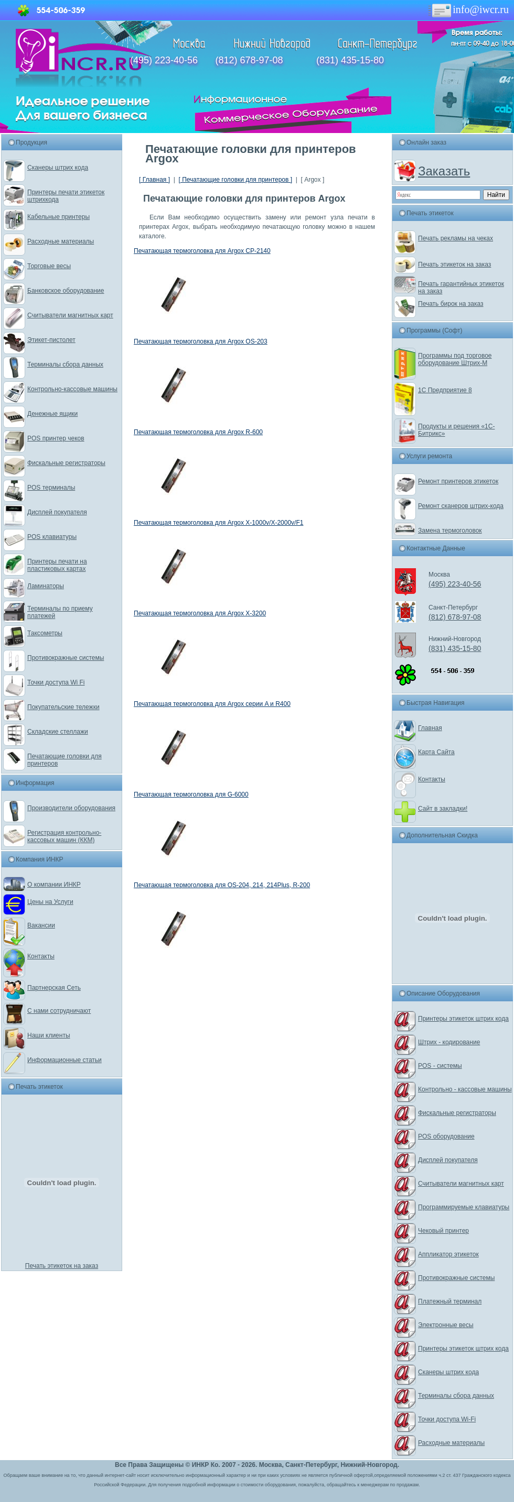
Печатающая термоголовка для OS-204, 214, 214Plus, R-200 (222, 885)
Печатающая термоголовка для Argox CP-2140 (202, 251)
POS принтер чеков (55, 438)
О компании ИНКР (54, 884)
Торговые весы (49, 266)
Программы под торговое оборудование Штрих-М (454, 359)
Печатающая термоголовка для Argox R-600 (198, 432)
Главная (430, 728)
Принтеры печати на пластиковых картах (57, 565)
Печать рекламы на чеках (455, 238)
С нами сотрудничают (59, 1010)
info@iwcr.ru (467, 9)
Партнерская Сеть (54, 987)
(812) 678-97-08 (249, 60)
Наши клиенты (48, 1035)
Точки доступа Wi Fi (55, 682)
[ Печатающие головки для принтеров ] (235, 179)
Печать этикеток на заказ (61, 1265)
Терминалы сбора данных (65, 364)
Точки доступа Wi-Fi (447, 1419)
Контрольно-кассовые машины (72, 389)
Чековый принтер (443, 1230)
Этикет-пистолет (51, 340)
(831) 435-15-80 (350, 60)
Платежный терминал (449, 1301)
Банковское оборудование (65, 290)
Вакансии (41, 925)
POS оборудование (446, 1136)
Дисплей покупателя (57, 512)
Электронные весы (446, 1325)
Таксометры (44, 633)
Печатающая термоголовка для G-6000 (191, 794)
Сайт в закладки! (442, 808)
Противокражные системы (65, 657)
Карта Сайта (436, 752)
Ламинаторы (45, 586)
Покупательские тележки (63, 707)
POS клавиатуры (52, 536)
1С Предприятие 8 (445, 390)
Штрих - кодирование (449, 1042)
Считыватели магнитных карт (70, 315)
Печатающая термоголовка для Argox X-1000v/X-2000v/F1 (218, 522)
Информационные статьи (64, 1060)
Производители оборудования (71, 808)
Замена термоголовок (450, 530)
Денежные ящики (52, 413)
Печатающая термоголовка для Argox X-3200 (200, 613)
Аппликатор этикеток (448, 1254)
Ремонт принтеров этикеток (458, 481)
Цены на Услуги (50, 901)
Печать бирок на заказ (451, 303)
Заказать (444, 171)
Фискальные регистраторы (66, 463)
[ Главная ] (154, 179)
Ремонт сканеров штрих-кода (461, 506)
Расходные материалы (60, 241)
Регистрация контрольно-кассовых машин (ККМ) (64, 836)
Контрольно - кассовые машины (465, 1089)
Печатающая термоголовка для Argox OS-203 (200, 341)
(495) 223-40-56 (164, 60)
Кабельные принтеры (58, 216)
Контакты (41, 956)
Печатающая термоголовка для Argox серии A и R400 (212, 704)
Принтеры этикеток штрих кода (463, 1018)
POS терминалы (51, 487)
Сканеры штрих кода (57, 167)
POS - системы (440, 1065)
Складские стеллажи (57, 731)
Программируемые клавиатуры (463, 1207)
